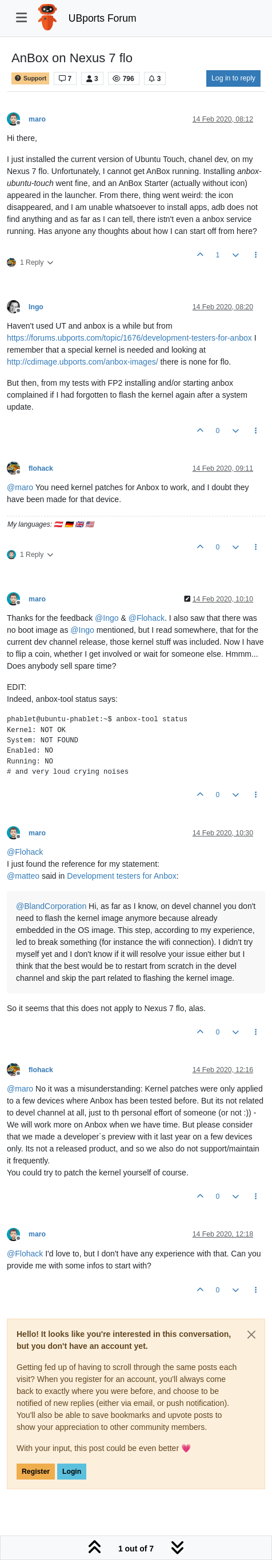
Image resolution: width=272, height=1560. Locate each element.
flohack (41, 468)
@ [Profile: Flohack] (147, 618)
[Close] (251, 1334)
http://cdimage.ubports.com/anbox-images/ (82, 361)
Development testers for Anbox (121, 875)
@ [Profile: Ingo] (106, 618)
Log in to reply (233, 78)
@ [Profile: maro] (20, 487)
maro (37, 119)
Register (36, 1472)
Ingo (36, 307)
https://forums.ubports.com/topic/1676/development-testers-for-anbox (129, 337)
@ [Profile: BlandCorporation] (51, 906)
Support (30, 78)
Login (71, 1472)
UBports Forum (103, 18)
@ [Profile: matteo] (23, 875)
